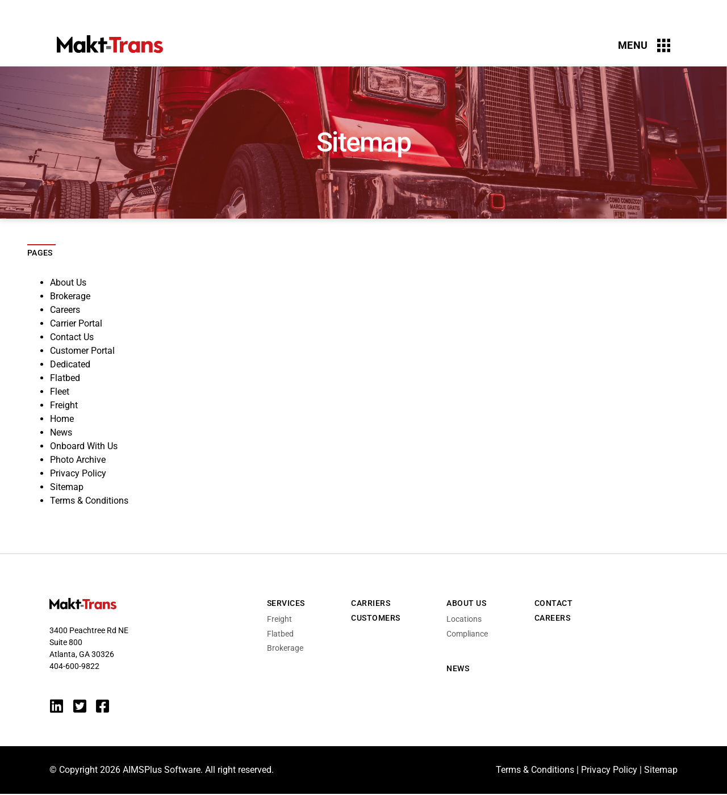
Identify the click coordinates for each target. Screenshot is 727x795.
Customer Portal (82, 350)
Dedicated (70, 364)
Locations (464, 619)
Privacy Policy (78, 473)
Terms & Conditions (89, 500)
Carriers (370, 603)
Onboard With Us (84, 446)
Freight (64, 405)
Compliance (467, 633)
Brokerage (70, 296)
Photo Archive (78, 459)
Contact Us (72, 337)
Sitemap (66, 487)
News (61, 432)
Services (286, 603)
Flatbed (65, 378)
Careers (65, 309)
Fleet (59, 391)
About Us (68, 282)
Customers (375, 617)
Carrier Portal (76, 323)
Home (62, 418)
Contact (553, 603)
